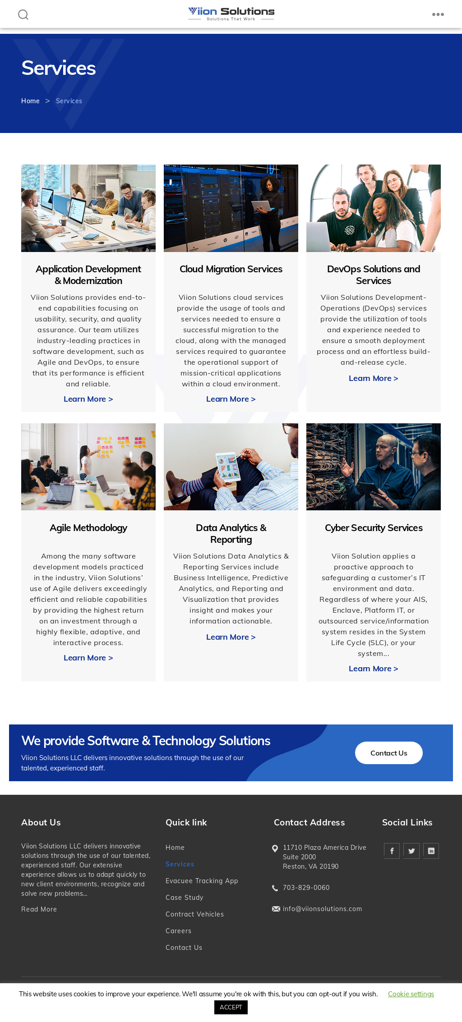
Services (180, 864)
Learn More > (88, 399)
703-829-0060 (306, 888)
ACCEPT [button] (231, 1007)
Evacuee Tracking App (202, 881)
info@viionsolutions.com (322, 909)
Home (30, 101)
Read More (39, 909)
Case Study (184, 898)
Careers (179, 931)
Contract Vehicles (195, 914)
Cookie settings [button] (411, 994)
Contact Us (388, 752)
